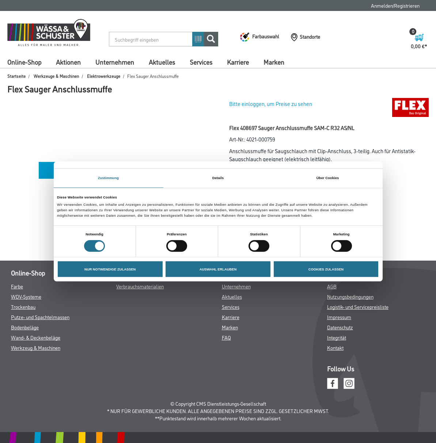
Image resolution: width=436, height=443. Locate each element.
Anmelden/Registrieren (395, 5)
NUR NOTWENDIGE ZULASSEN (110, 269)
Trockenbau (23, 306)
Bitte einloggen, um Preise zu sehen (270, 103)
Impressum (339, 316)
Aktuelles (162, 61)
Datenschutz (340, 326)
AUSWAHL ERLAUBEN (218, 269)
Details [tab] (218, 178)
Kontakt (335, 347)
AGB (332, 286)
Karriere (238, 61)
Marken (274, 61)
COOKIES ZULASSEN (326, 269)
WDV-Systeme (26, 296)
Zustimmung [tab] (108, 178)
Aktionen (68, 61)
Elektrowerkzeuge (103, 76)
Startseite (16, 76)
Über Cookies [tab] (327, 178)
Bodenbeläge (25, 326)
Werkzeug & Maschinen (35, 347)
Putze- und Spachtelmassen (40, 316)
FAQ (226, 337)
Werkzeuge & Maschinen (56, 76)
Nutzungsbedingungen (350, 296)
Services (201, 61)
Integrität (336, 337)
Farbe (17, 286)
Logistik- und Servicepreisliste (357, 306)
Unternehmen (114, 61)
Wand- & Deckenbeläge (35, 337)
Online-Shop (24, 61)
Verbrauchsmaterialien (140, 286)
